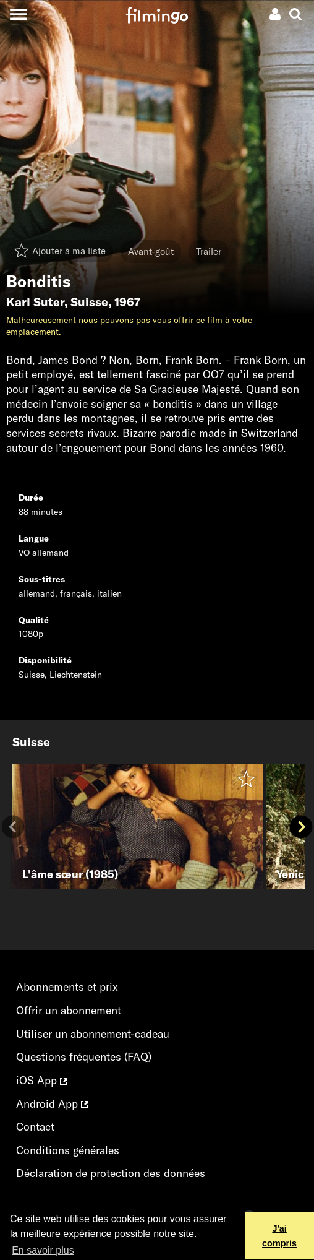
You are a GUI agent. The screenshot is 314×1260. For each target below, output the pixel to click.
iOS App (41, 1080)
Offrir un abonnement (68, 1010)
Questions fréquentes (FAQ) (83, 1057)
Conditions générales (67, 1150)
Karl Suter (35, 302)
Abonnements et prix (67, 987)
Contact (35, 1127)
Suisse (89, 302)
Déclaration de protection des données (110, 1173)
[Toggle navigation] (18, 14)
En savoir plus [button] (43, 1250)
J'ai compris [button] (279, 1235)
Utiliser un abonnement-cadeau (92, 1034)
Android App (52, 1104)
